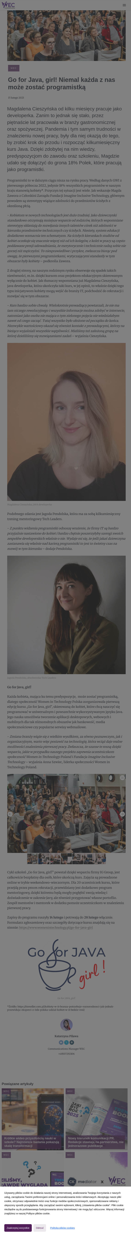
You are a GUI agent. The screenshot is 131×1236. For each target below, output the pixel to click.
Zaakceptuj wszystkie (18, 1228)
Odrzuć (40, 1228)
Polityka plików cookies (62, 1228)
